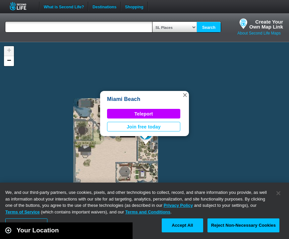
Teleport (144, 114)
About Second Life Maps (259, 33)
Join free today (144, 126)
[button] (185, 95)
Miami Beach (123, 99)
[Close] (278, 193)
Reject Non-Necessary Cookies (243, 225)
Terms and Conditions (147, 211)
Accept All (182, 225)
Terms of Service (22, 211)
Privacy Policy (178, 205)
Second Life (21, 6)
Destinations (104, 6)
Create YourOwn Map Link (266, 24)
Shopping (134, 6)
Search (208, 27)
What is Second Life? (64, 6)
